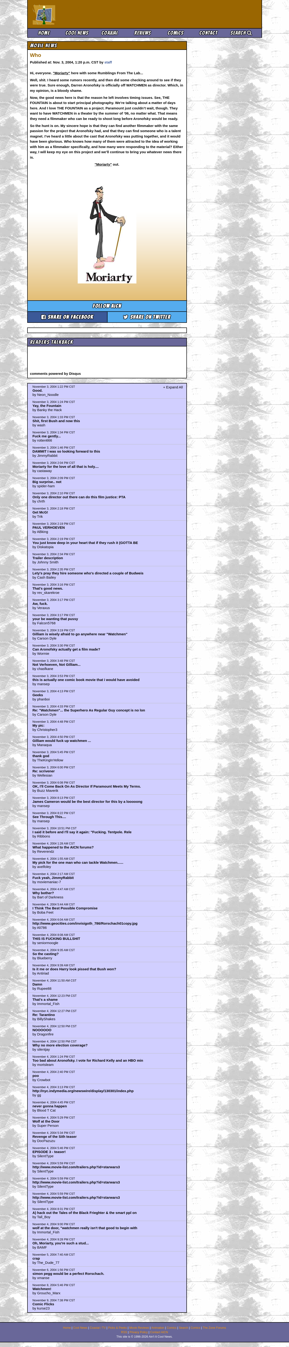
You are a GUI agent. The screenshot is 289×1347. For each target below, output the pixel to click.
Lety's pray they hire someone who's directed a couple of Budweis (87, 573)
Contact (208, 33)
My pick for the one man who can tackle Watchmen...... (77, 862)
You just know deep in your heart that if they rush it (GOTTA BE (85, 543)
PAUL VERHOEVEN (48, 527)
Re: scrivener (43, 771)
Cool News (77, 33)
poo (35, 1076)
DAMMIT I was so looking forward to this (66, 451)
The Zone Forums (214, 1327)
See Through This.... (49, 817)
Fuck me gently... (46, 436)
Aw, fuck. (40, 604)
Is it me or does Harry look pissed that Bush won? (74, 969)
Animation (157, 1327)
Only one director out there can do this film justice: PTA (78, 497)
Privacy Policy (139, 1332)
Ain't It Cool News (67, 14)
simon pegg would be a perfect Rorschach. (68, 1274)
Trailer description (47, 558)
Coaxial (109, 33)
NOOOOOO (41, 1030)
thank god (40, 756)
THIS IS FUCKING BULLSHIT (56, 939)
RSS (124, 1332)
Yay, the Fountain (46, 406)
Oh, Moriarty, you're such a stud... (60, 1243)
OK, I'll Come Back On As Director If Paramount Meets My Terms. (86, 786)
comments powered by (55, 374)
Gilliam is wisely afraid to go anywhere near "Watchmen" (79, 634)
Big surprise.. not (46, 482)
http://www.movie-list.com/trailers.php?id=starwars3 (76, 1167)
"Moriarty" (61, 73)
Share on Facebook (67, 317)
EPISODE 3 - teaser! (49, 1152)
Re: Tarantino (43, 1015)
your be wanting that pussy (55, 619)
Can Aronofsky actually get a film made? (66, 649)
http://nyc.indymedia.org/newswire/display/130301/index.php (83, 1091)
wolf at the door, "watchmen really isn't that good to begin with (84, 1228)
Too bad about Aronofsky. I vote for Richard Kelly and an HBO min (87, 1060)
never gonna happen (49, 1106)
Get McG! (40, 512)
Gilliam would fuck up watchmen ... (61, 741)
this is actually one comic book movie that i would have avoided (85, 680)
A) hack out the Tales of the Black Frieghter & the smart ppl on (84, 1213)
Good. (37, 390)
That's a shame (45, 999)
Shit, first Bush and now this (56, 421)
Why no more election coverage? (60, 1045)
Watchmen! (41, 1289)
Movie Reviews (139, 1327)
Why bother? (43, 893)
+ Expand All (173, 387)
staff (108, 62)
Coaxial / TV (98, 1327)
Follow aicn (107, 306)
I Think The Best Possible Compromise (65, 908)
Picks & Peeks (117, 1327)
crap (36, 1258)
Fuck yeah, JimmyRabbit (53, 878)
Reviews (142, 33)
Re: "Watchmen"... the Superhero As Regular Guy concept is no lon (88, 710)
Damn (37, 984)
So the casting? (45, 954)
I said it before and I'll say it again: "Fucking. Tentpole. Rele (81, 832)
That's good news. (47, 588)
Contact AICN (159, 1332)
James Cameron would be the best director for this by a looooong (87, 802)
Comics (176, 33)
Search (241, 33)
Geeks (37, 695)
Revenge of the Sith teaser (54, 1137)
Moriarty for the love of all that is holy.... (65, 467)
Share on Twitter (146, 317)
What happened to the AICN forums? (63, 847)
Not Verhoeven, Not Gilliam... (56, 664)
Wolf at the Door (46, 1121)
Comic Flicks (43, 1304)
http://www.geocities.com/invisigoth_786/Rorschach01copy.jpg (85, 923)
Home (44, 33)
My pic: (38, 725)
